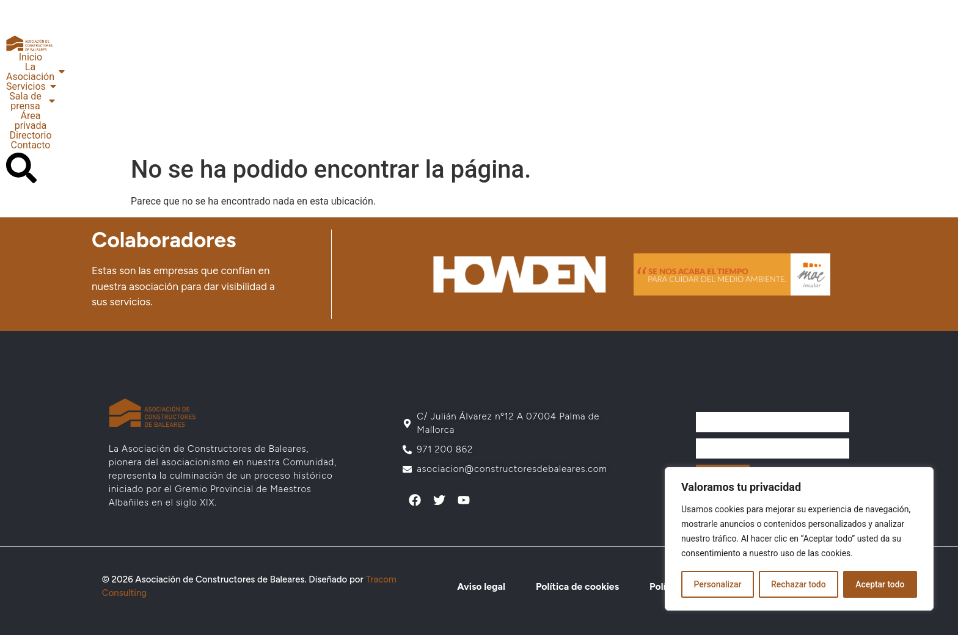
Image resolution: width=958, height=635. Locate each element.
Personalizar (717, 584)
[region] (799, 539)
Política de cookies (576, 586)
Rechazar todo (798, 584)
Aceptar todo (880, 584)
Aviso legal (480, 586)
